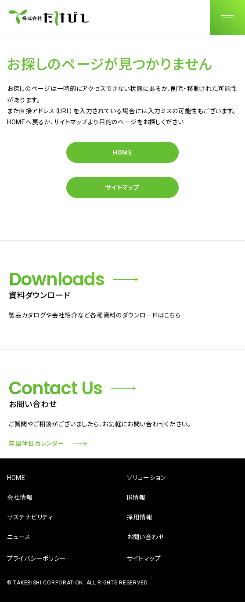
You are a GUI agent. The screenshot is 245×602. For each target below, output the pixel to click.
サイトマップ (122, 187)
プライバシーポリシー (36, 558)
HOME (122, 152)
